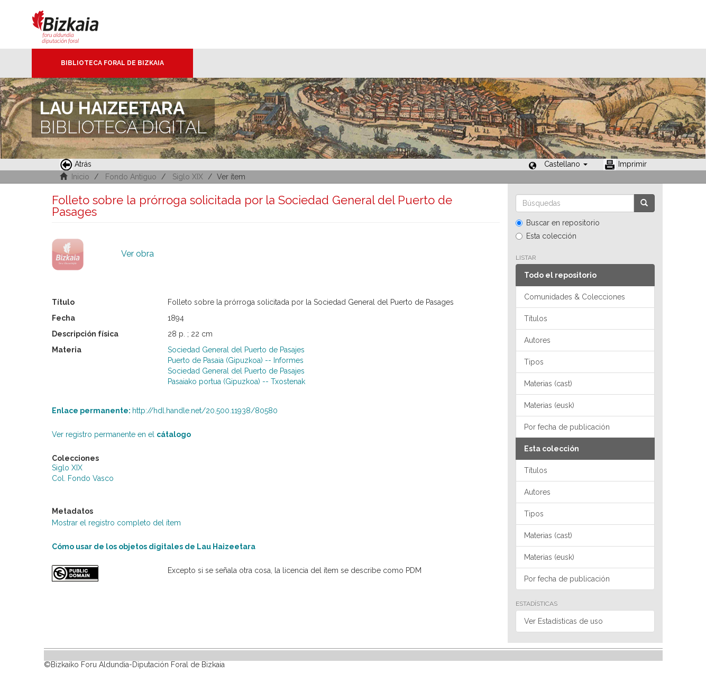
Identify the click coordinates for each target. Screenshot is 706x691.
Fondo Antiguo (131, 176)
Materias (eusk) (549, 405)
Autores (537, 340)
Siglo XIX (187, 176)
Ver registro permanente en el (121, 434)
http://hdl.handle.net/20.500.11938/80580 (165, 410)
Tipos (534, 362)
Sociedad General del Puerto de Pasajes (236, 350)
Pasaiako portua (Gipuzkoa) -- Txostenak (236, 381)
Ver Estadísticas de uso (563, 621)
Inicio (80, 176)
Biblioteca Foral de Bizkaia (112, 63)
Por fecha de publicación (567, 427)
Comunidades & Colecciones (574, 297)
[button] (565, 164)
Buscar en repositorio (558, 223)
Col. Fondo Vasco (83, 478)
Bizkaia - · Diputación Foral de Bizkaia (76, 24)
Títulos (535, 318)
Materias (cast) (548, 383)
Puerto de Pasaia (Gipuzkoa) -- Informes (236, 360)
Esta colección (546, 236)
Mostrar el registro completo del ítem (116, 523)
